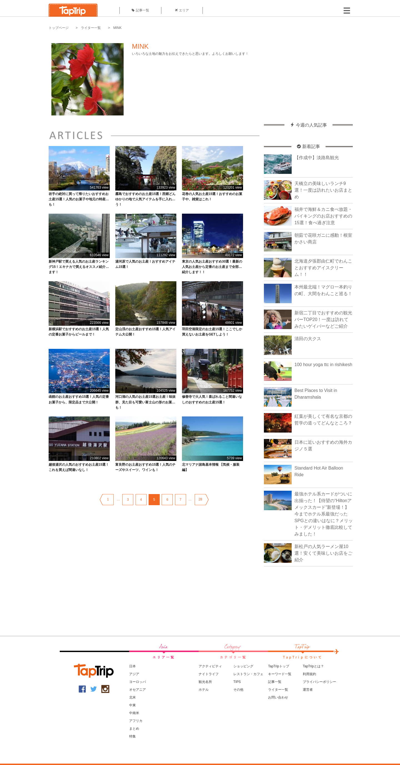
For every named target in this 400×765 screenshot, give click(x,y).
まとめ (134, 729)
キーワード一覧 (279, 674)
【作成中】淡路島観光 (316, 157)
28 (200, 499)
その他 (238, 690)
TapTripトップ (278, 666)
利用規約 (309, 674)
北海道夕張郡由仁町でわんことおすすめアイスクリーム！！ (323, 268)
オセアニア (137, 690)
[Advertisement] (308, 71)
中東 (132, 705)
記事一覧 (140, 10)
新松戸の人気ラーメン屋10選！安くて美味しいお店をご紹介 (323, 553)
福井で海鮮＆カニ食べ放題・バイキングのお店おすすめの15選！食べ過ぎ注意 (323, 216)
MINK (117, 28)
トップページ (59, 28)
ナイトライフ (209, 674)
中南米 (134, 713)
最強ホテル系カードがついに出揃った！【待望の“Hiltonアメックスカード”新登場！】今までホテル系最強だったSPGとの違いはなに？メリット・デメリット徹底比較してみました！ (323, 514)
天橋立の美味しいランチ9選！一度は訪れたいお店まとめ (323, 190)
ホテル (204, 690)
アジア (134, 674)
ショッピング (243, 666)
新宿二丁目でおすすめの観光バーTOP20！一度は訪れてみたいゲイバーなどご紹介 (323, 319)
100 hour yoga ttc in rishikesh (323, 364)
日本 (132, 666)
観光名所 (205, 682)
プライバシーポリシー (319, 682)
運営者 (308, 690)
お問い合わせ (278, 697)
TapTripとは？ (313, 666)
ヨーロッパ (137, 682)
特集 (132, 736)
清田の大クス (307, 338)
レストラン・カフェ (248, 674)
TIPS (237, 682)
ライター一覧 (91, 28)
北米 (132, 697)
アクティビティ (210, 666)
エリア (182, 10)
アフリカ (135, 721)
